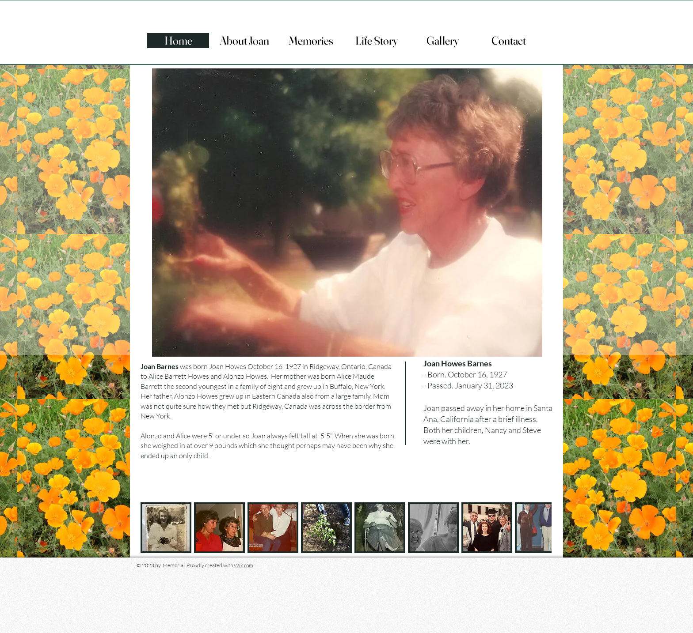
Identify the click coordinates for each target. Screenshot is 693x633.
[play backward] (152, 527)
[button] (166, 527)
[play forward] (540, 527)
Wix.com (243, 565)
